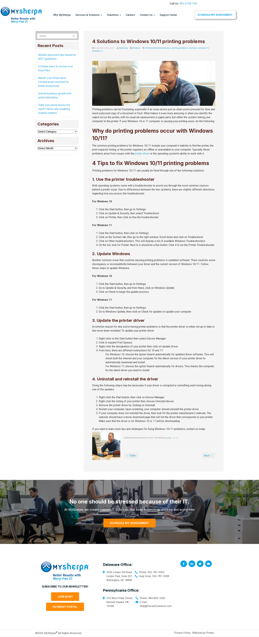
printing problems (180, 48)
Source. (175, 437)
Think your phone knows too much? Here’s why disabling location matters (54, 109)
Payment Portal (65, 606)
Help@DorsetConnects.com (156, 606)
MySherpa (123, 48)
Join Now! (65, 596)
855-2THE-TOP (188, 3)
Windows (136, 48)
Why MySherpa (62, 15)
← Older (131, 455)
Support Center (168, 15)
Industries (114, 15)
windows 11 (97, 51)
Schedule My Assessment (215, 14)
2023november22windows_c (158, 48)
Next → (208, 455)
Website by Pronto (203, 632)
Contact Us (147, 15)
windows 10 (203, 48)
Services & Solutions (88, 15)
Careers (130, 15)
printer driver (142, 153)
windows (193, 48)
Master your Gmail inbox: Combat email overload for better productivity (53, 81)
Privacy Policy (182, 632)
